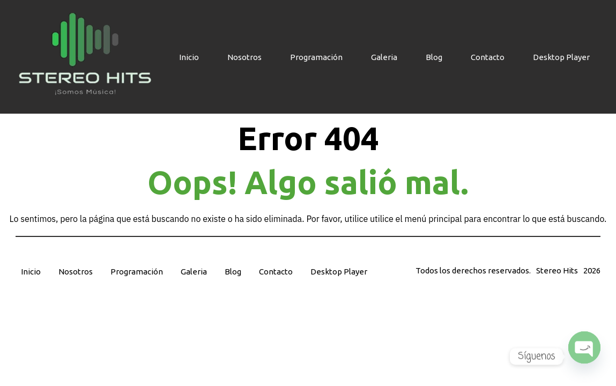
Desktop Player (561, 57)
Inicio (189, 57)
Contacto (487, 57)
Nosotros (244, 57)
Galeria (384, 57)
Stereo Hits (557, 270)
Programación (316, 57)
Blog (434, 57)
